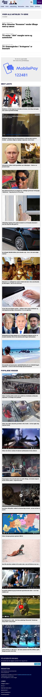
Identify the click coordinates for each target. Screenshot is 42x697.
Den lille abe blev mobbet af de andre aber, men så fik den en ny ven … (21, 564)
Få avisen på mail (35, 2)
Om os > (3, 685)
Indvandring (13, 6)
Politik (2, 6)
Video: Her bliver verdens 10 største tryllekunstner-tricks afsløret (19, 450)
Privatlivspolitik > (5, 694)
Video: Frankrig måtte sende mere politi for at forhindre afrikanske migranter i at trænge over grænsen (20, 396)
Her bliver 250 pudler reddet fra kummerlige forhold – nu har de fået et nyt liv (21, 509)
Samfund (37, 6)
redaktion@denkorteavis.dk (24, 674)
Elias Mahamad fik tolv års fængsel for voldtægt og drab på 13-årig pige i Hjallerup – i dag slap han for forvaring (21, 191)
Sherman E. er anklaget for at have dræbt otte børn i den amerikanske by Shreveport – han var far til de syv (20, 282)
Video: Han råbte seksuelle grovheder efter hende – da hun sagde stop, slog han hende (20, 424)
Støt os (39, 2)
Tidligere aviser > (5, 683)
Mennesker (21, 6)
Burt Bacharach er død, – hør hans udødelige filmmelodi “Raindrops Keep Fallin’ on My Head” (19, 620)
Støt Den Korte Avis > (6, 688)
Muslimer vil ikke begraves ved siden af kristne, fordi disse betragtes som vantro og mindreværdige (20, 109)
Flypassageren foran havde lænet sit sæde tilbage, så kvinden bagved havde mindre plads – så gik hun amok (20, 479)
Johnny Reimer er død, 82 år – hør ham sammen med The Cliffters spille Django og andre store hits (20, 650)
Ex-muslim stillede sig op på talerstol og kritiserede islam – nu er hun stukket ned (20, 591)
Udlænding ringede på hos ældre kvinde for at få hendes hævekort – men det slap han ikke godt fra (20, 223)
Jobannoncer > (4, 690)
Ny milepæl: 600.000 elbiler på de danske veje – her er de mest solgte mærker (20, 253)
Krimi (7, 6)
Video (27, 6)
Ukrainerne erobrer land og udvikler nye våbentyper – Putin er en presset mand (19, 166)
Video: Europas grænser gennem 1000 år (12, 536)
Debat (31, 6)
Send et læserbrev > (6, 692)
